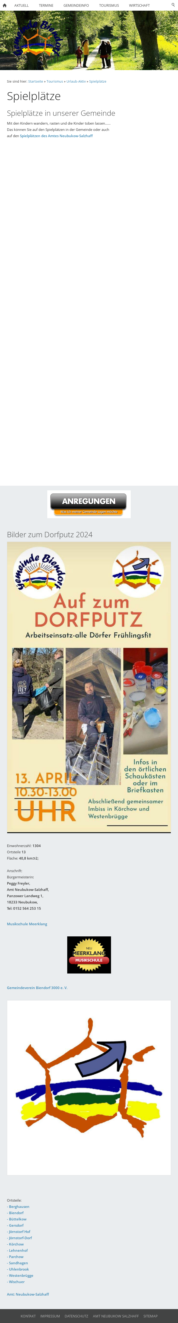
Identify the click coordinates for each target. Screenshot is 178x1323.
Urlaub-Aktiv (76, 81)
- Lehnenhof (17, 1250)
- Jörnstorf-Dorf (19, 1238)
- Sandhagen (17, 1263)
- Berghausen (18, 1206)
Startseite (35, 81)
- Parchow (15, 1256)
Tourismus (55, 81)
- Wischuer (16, 1281)
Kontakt (28, 1316)
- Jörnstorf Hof (18, 1231)
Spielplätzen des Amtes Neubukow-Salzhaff (56, 135)
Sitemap (150, 1316)
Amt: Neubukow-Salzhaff (28, 1294)
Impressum (50, 1316)
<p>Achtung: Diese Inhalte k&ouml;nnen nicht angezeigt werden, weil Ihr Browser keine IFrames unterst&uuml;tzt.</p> (89, 310)
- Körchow (15, 1244)
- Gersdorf (15, 1225)
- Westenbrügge (20, 1275)
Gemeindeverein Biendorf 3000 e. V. (37, 987)
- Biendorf (15, 1212)
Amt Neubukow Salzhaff (116, 1316)
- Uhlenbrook (18, 1269)
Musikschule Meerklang (27, 924)
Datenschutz (76, 1316)
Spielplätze (97, 81)
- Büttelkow (16, 1219)
